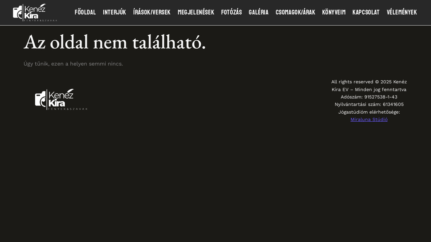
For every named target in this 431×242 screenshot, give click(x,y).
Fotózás (231, 12)
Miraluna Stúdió (369, 119)
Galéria (258, 12)
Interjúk (114, 12)
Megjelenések (196, 12)
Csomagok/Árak (296, 12)
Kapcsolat (366, 12)
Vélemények (402, 12)
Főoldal (85, 12)
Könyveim (333, 12)
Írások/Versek (152, 12)
